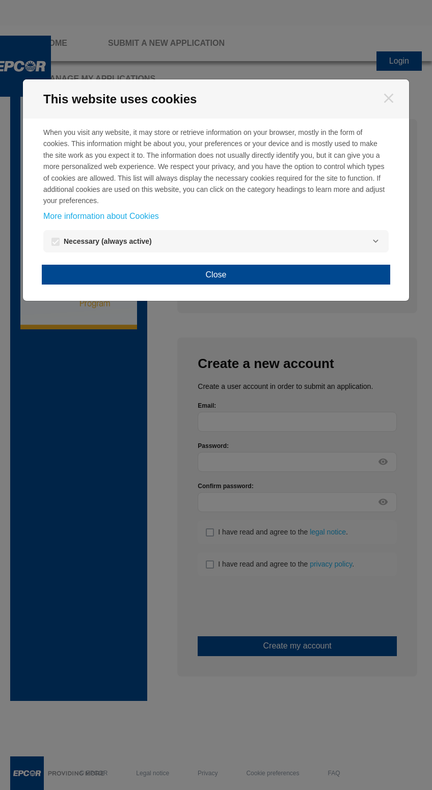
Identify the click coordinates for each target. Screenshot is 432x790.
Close (216, 274)
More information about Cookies (101, 216)
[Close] (388, 98)
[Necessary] (375, 241)
